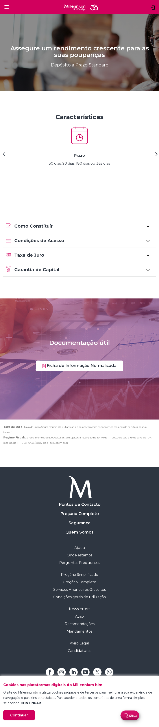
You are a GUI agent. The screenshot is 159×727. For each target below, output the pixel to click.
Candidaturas (79, 651)
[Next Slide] (155, 155)
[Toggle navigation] (6, 7)
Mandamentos (79, 631)
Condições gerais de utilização (79, 597)
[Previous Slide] (3, 155)
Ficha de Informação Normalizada (79, 365)
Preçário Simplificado (79, 574)
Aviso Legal (79, 643)
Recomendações (79, 624)
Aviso (79, 616)
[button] (79, 225)
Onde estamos (79, 555)
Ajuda (79, 548)
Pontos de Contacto (79, 504)
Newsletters (79, 609)
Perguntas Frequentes (79, 563)
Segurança (79, 523)
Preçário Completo (79, 513)
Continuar (19, 715)
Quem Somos (79, 532)
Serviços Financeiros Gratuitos (79, 589)
